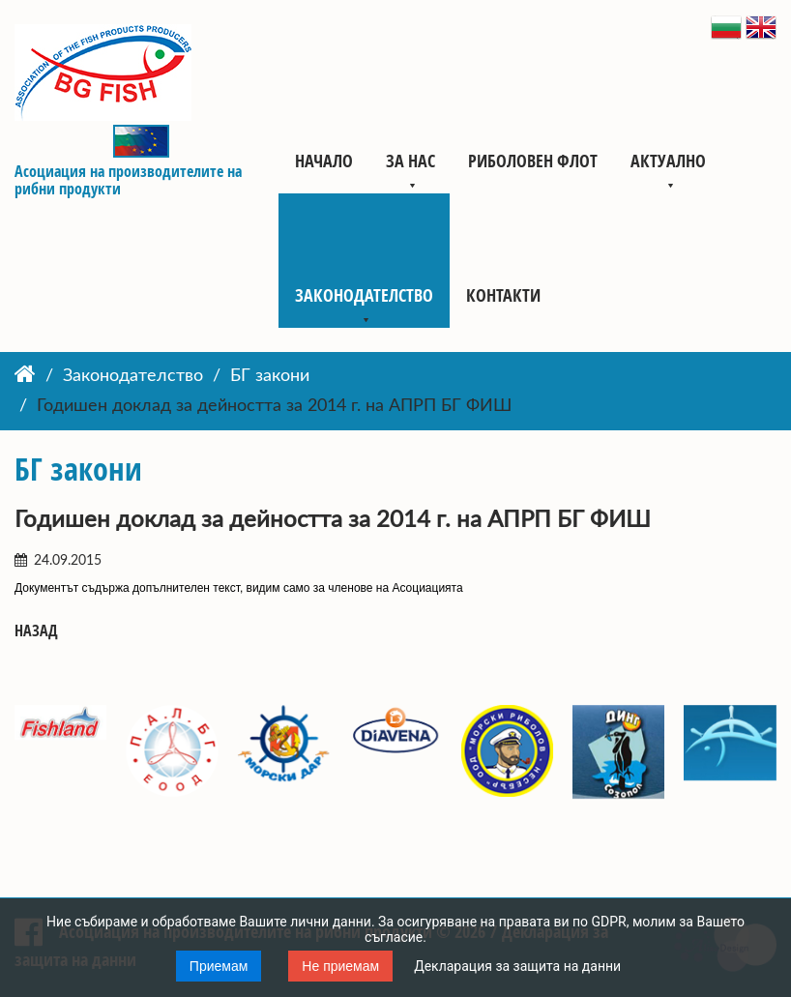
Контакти (503, 295)
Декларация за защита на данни (517, 966)
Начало (324, 160)
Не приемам (340, 966)
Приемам (219, 966)
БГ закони (269, 376)
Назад (36, 631)
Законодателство (364, 295)
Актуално (668, 160)
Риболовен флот (533, 160)
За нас (410, 160)
